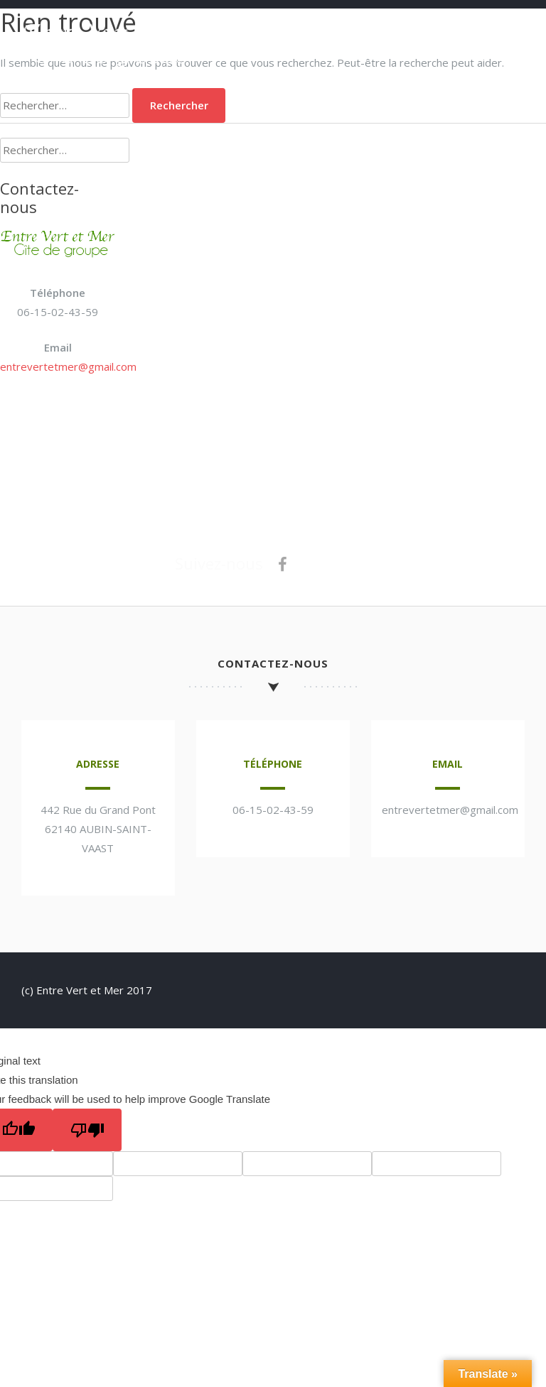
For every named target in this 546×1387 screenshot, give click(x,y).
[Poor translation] (87, 1130)
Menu (510, 30)
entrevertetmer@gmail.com (68, 366)
